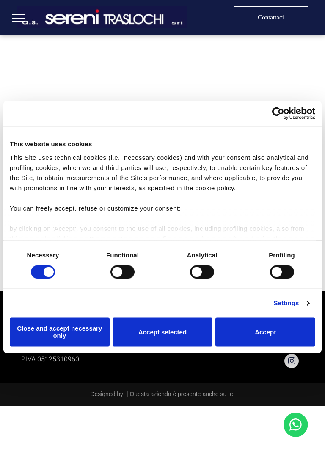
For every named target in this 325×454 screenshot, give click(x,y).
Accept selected (162, 332)
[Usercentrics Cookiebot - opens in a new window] (278, 113)
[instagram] (291, 362)
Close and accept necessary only (59, 332)
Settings (286, 302)
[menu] (19, 18)
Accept (265, 332)
